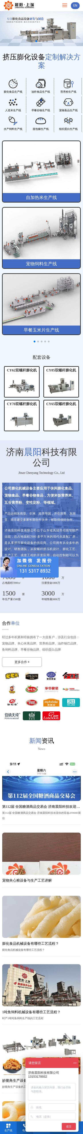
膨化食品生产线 (13, 91)
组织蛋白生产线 (68, 129)
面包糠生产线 (41, 129)
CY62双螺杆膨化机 (22, 370)
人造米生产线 (13, 110)
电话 (25, 1130)
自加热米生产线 (41, 197)
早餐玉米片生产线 (41, 330)
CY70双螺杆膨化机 (22, 404)
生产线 (8, 1130)
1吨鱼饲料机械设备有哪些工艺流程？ (31, 1012)
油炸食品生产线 (40, 91)
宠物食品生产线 (68, 110)
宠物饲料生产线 (41, 263)
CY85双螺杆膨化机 (61, 370)
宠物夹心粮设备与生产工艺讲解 (27, 880)
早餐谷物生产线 (40, 110)
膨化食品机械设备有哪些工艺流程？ (30, 943)
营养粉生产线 (68, 91)
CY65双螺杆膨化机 (61, 404)
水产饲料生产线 (13, 129)
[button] (36, 41)
